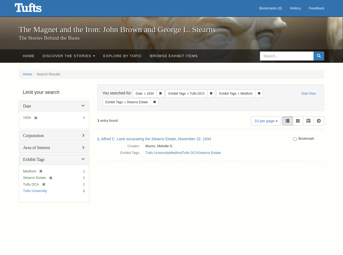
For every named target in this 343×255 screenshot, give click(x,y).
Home (29, 56)
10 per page (266, 121)
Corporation (33, 135)
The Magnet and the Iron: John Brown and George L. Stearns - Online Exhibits (35, 9)
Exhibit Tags (34, 159)
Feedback (316, 8)
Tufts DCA (190, 153)
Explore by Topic (122, 56)
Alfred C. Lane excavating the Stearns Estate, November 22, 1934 (156, 139)
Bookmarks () (270, 8)
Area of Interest (36, 147)
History (295, 8)
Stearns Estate (209, 153)
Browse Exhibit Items (174, 56)
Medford (175, 153)
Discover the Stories (69, 56)
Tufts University (35, 191)
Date (27, 106)
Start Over (308, 93)
